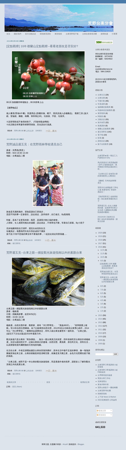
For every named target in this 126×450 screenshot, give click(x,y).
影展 (99, 138)
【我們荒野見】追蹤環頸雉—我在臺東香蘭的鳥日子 (108, 199)
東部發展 (58, 34)
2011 (100, 330)
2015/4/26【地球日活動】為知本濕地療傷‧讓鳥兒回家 (108, 219)
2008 (100, 340)
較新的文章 (11, 382)
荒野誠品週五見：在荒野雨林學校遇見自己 (34, 144)
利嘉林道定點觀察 (105, 110)
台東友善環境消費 (89, 34)
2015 (100, 315)
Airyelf (65, 444)
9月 (102, 261)
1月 (102, 311)
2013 (100, 322)
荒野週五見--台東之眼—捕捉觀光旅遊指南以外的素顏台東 (44, 252)
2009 (100, 337)
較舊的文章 (85, 382)
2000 (100, 344)
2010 (100, 333)
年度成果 (101, 104)
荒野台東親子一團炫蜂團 (108, 388)
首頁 (8, 34)
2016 (100, 247)
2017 (100, 243)
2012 (100, 326)
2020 (100, 233)
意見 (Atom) (17, 387)
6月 (102, 293)
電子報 (100, 135)
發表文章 (101, 411)
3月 (102, 304)
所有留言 (101, 415)
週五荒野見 (16, 243)
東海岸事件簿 (103, 384)
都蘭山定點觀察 (104, 129)
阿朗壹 (100, 116)
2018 (100, 240)
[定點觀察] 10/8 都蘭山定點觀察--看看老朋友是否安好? (42, 46)
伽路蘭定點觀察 (104, 107)
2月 (102, 307)
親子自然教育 (103, 144)
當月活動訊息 (30, 34)
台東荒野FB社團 (104, 391)
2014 (100, 319)
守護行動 (101, 101)
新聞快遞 (104, 34)
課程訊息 (101, 141)
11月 (102, 254)
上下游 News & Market (107, 397)
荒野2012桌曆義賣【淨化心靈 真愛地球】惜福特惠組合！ (108, 190)
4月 (102, 300)
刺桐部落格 (102, 394)
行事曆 (114, 34)
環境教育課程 (45, 34)
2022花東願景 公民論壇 (107, 400)
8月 (102, 286)
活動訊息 (101, 119)
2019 (100, 236)
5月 (102, 297)
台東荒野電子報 (72, 34)
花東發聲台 (102, 381)
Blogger (81, 444)
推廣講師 (101, 126)
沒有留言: (39, 131)
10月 (102, 257)
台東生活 (101, 95)
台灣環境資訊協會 (105, 375)
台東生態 (101, 98)
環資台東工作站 (104, 378)
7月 (102, 290)
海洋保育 (101, 122)
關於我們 (17, 34)
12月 (102, 250)
